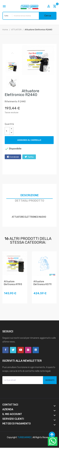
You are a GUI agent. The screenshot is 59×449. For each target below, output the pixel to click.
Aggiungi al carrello (29, 140)
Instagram (28, 350)
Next (12, 92)
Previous (12, 53)
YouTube (20, 350)
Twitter (13, 350)
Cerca (47, 15)
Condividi (14, 157)
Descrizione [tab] (29, 195)
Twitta (31, 157)
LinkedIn (36, 350)
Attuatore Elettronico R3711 (42, 283)
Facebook (5, 350)
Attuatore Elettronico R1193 (13, 283)
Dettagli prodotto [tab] (29, 200)
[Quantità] (7, 131)
